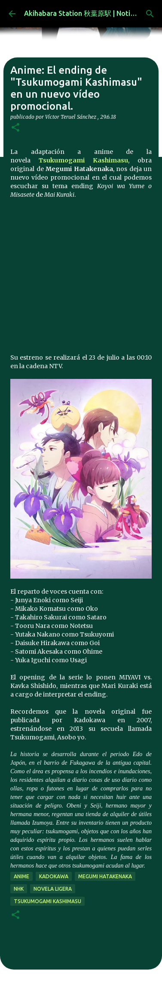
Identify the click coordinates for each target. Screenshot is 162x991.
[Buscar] (150, 13)
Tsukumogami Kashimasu (83, 160)
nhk (19, 889)
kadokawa (53, 876)
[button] (15, 128)
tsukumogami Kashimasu (47, 901)
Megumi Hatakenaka (105, 876)
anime (21, 876)
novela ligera (53, 889)
